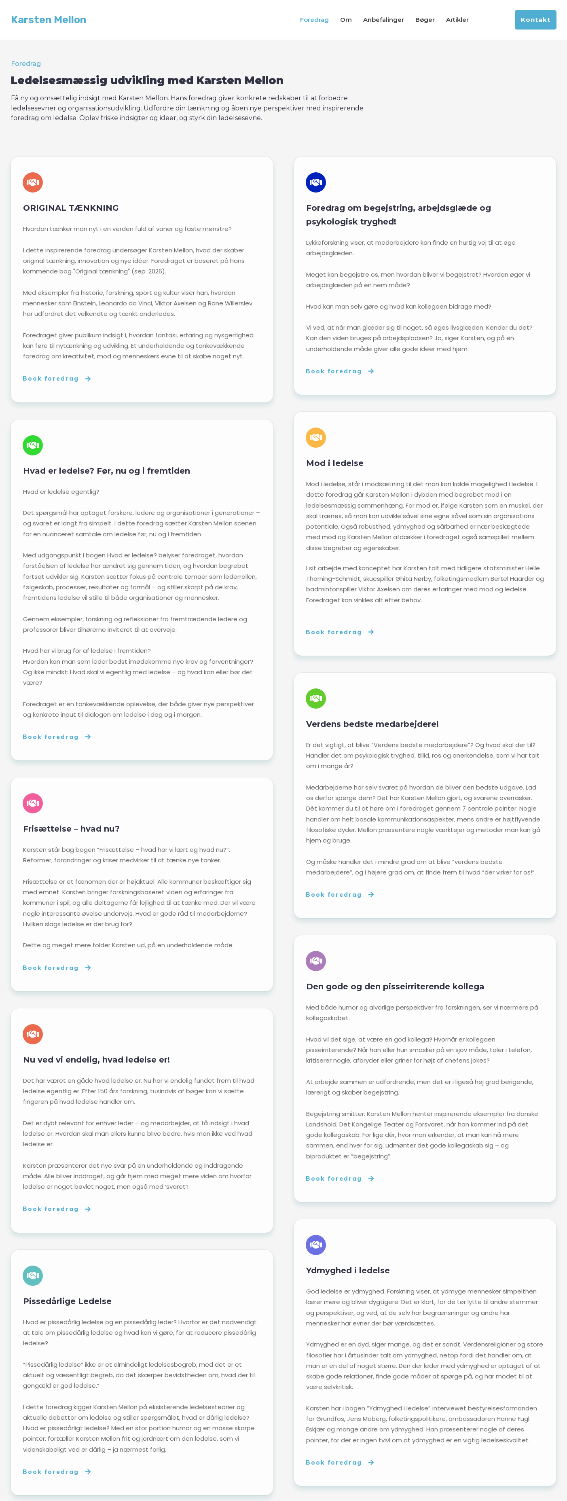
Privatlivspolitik (318, 1488)
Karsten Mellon (49, 19)
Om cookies (365, 1488)
